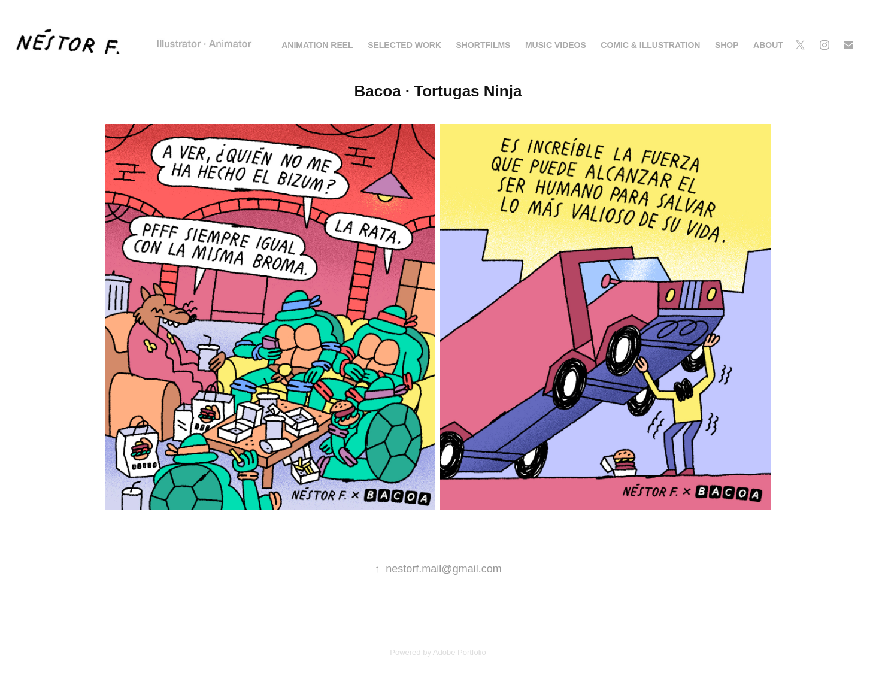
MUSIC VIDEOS (555, 45)
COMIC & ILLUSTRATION (650, 45)
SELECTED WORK (404, 45)
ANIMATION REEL (317, 45)
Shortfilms (483, 45)
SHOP (727, 45)
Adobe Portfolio (459, 652)
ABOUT (768, 45)
